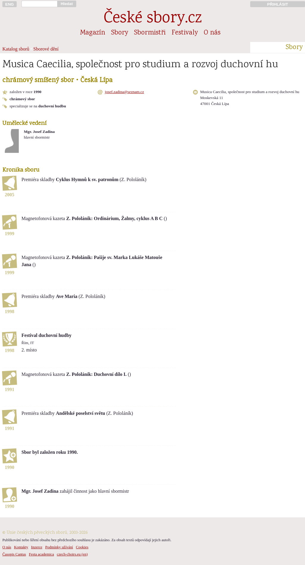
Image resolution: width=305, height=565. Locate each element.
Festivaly (185, 33)
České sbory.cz (153, 19)
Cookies (82, 547)
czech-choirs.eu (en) (72, 554)
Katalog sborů (15, 48)
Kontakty (21, 547)
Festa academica (41, 554)
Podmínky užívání (59, 547)
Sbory (119, 33)
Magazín (92, 33)
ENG (9, 4)
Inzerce (36, 547)
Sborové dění (46, 48)
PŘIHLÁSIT (277, 4)
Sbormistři (150, 33)
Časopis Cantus (14, 554)
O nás (212, 33)
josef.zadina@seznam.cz (124, 92)
